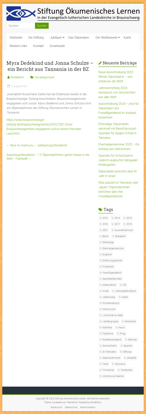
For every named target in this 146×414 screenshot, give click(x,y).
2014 (117, 218)
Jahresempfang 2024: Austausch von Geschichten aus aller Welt (116, 92)
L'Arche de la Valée (112, 315)
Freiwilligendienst (111, 272)
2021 (105, 230)
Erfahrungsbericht (112, 260)
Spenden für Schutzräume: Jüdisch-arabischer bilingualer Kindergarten (118, 160)
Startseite (16, 37)
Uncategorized (44, 77)
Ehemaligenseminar (113, 248)
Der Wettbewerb (106, 37)
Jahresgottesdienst (125, 290)
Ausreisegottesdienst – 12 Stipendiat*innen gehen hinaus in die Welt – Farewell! (47, 156)
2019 (129, 224)
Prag (122, 333)
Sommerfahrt (109, 345)
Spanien (127, 345)
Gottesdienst (109, 284)
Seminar (132, 339)
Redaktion (17, 77)
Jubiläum (56, 37)
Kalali (125, 297)
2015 (129, 218)
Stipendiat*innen (111, 357)
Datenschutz (71, 407)
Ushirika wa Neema (113, 376)
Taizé (105, 363)
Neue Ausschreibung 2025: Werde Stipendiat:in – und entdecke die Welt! (116, 76)
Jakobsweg (108, 297)
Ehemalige (108, 242)
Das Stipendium (78, 37)
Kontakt (38, 46)
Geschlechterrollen (112, 278)
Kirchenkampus (110, 303)
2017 (117, 224)
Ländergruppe (110, 321)
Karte (127, 37)
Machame (130, 321)
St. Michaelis (109, 351)
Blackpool (120, 236)
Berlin (105, 236)
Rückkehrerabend (111, 339)
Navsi (122, 327)
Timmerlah (108, 370)
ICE (124, 284)
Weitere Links (18, 46)
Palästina (107, 333)
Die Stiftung (36, 37)
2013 (105, 218)
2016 (105, 224)
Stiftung (127, 351)
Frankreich (108, 266)
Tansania (120, 363)
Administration (87, 407)
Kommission (109, 309)
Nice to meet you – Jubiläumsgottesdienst (36, 145)
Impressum (56, 407)
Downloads (57, 46)
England (107, 254)
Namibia (107, 327)
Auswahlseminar (123, 230)
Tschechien (126, 370)
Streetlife (131, 357)
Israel (105, 290)
